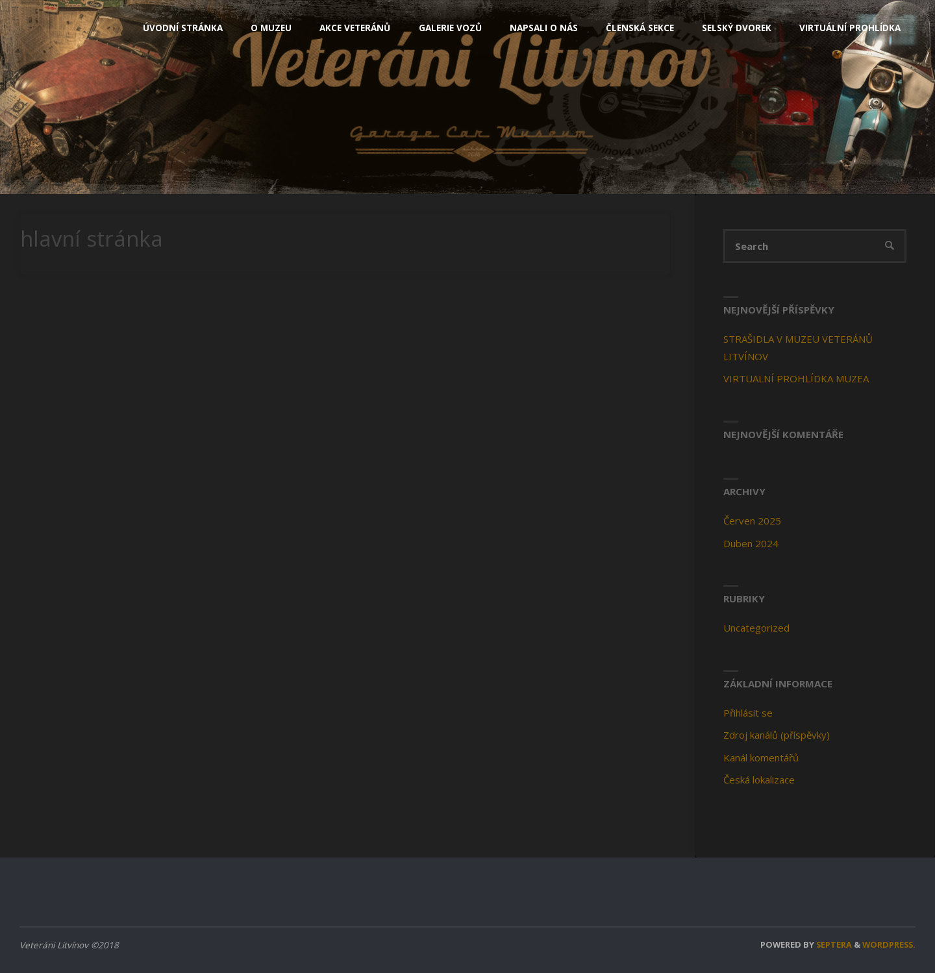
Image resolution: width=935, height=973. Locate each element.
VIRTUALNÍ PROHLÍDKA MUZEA (796, 378)
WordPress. (889, 944)
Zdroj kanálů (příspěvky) (776, 734)
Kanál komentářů (761, 757)
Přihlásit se (748, 712)
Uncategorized (756, 627)
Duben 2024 (751, 543)
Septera (833, 944)
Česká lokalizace (759, 779)
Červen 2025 (752, 520)
